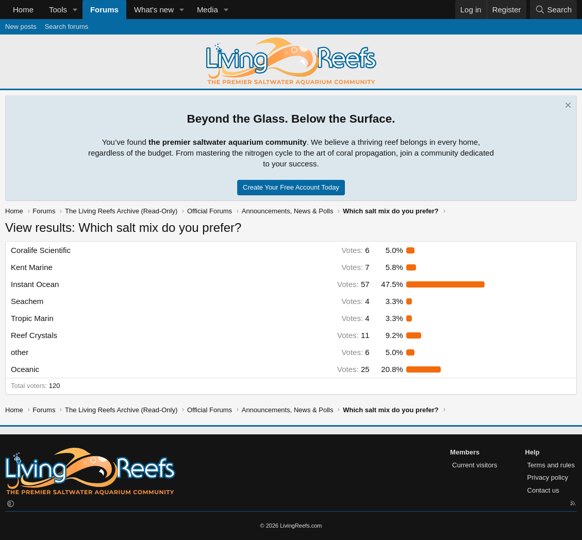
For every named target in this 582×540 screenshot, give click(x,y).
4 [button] (355, 301)
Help (532, 452)
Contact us (543, 490)
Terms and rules (551, 465)
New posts (21, 26)
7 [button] (355, 267)
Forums (104, 9)
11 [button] (353, 335)
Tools (58, 9)
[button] (75, 9)
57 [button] (353, 284)
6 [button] (355, 250)
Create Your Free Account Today (291, 187)
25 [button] (353, 369)
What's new (154, 9)
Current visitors (474, 465)
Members (464, 452)
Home (23, 9)
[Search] (553, 9)
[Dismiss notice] (566, 106)
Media (207, 9)
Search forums (67, 26)
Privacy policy (547, 477)
